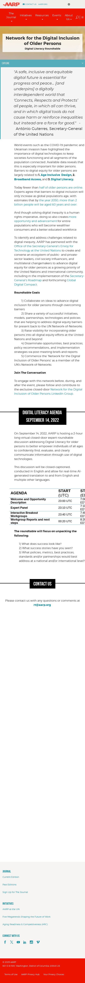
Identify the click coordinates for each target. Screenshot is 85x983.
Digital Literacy (62, 179)
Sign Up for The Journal (15, 892)
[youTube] (18, 942)
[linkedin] (24, 942)
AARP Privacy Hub (30, 974)
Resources (42, 15)
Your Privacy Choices (53, 974)
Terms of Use (11, 974)
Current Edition (11, 877)
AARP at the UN (11, 909)
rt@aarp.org (42, 605)
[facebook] (5, 942)
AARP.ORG (42, 4)
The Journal (11, 15)
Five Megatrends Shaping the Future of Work (26, 916)
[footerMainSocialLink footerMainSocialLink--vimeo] (38, 942)
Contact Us (30, 4)
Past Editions (9, 884)
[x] (11, 942)
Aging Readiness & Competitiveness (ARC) (25, 924)
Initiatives (26, 15)
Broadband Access (27, 179)
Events (56, 15)
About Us (69, 17)
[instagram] (31, 942)
